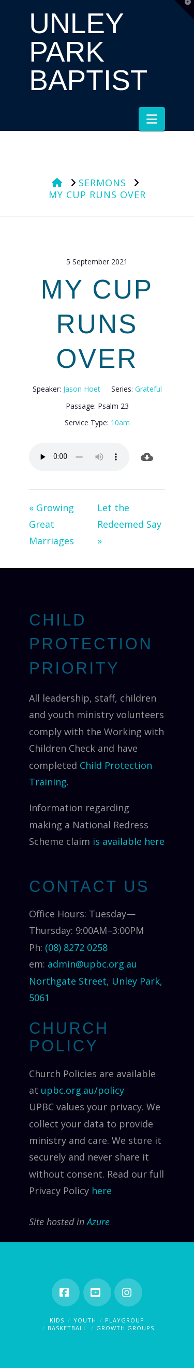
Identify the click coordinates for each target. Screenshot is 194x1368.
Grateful (148, 389)
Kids (57, 1320)
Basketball (67, 1328)
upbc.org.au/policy (82, 1090)
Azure (98, 1221)
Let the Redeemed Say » (129, 524)
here (102, 1190)
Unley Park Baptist (88, 52)
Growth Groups (125, 1328)
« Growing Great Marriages (51, 524)
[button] (152, 119)
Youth (84, 1320)
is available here (129, 841)
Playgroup (124, 1320)
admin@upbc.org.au (92, 964)
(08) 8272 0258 (76, 947)
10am (120, 422)
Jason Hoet (81, 389)
